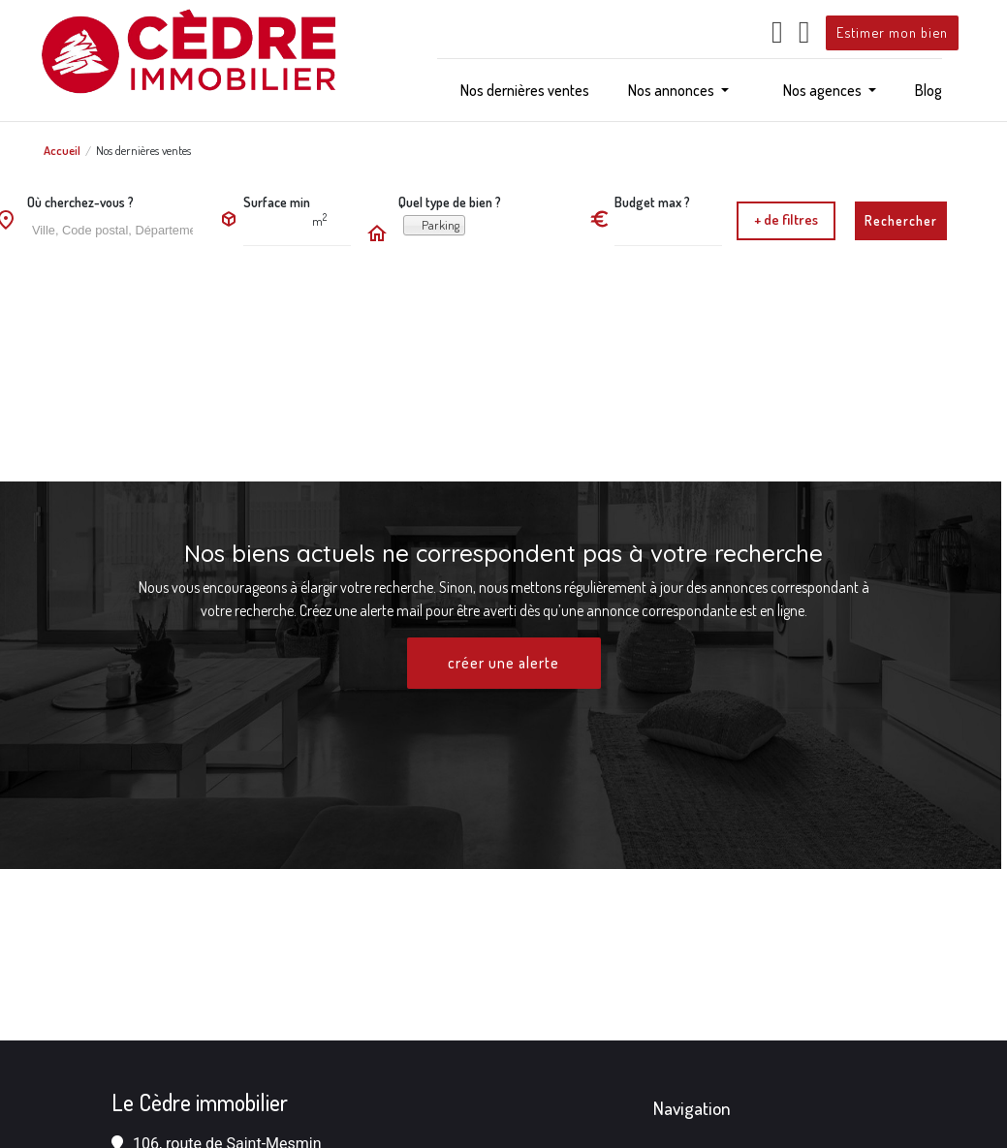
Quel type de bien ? (449, 202)
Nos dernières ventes (143, 150)
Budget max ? (652, 202)
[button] (678, 90)
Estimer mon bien (892, 32)
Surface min (276, 202)
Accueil (62, 150)
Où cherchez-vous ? (80, 202)
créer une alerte (504, 663)
